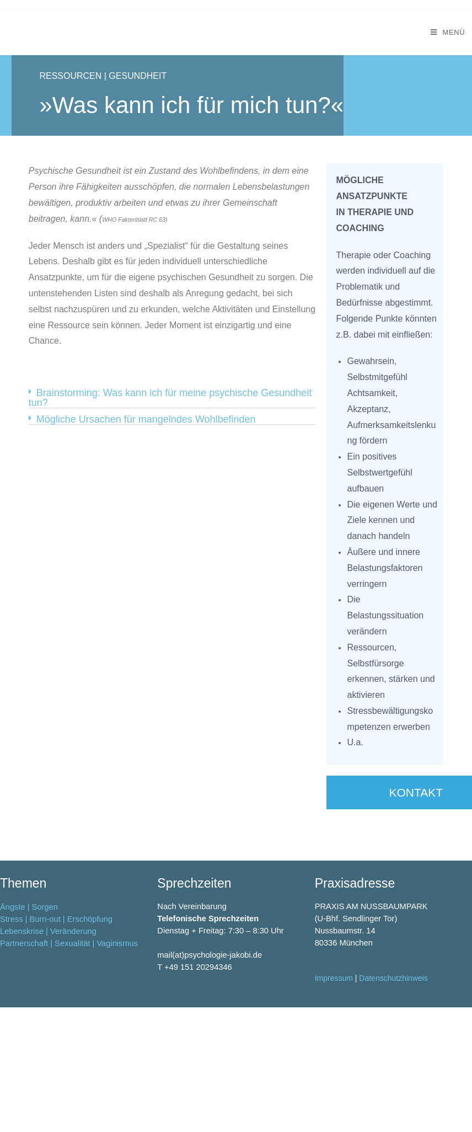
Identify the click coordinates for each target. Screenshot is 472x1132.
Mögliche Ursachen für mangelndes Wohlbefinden (146, 419)
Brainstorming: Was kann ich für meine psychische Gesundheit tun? (170, 397)
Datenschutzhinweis (393, 1069)
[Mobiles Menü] (448, 32)
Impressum (334, 1069)
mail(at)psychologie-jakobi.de (209, 1046)
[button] (172, 398)
